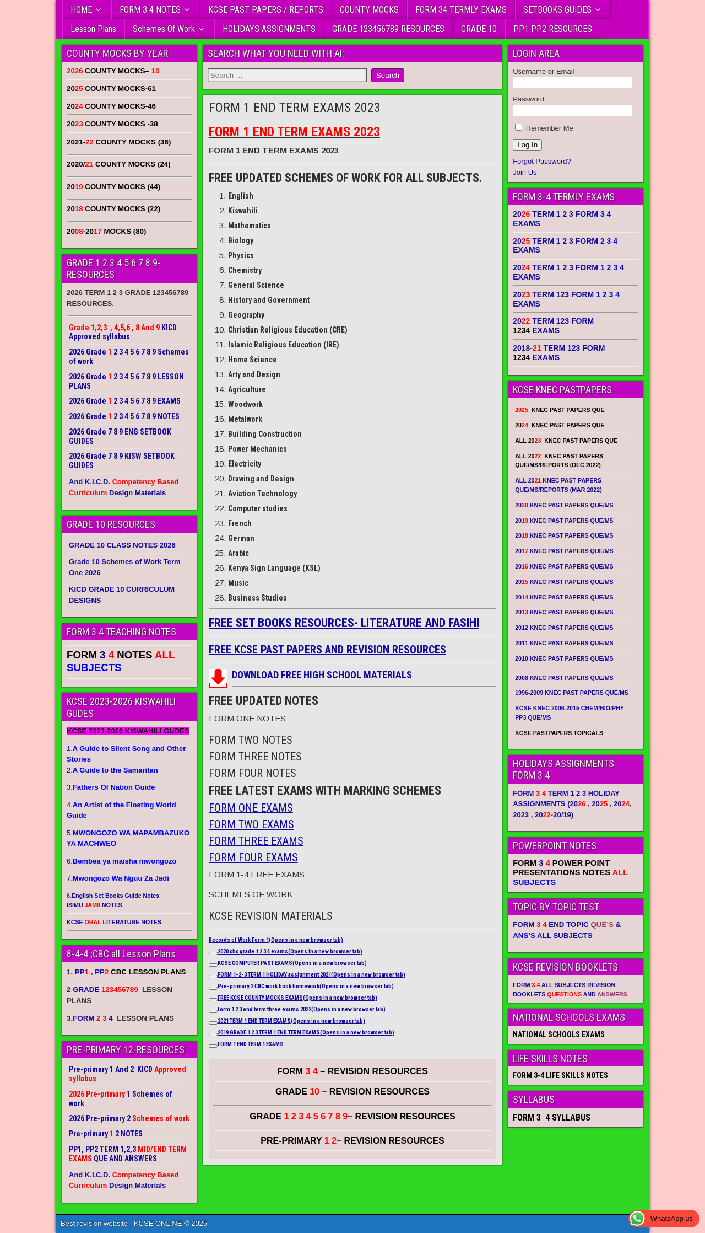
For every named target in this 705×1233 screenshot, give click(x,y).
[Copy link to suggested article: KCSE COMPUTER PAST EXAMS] (213, 965)
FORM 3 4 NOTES (150, 9)
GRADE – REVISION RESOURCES (352, 1116)
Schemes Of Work (164, 29)
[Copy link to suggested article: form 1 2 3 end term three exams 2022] (213, 1011)
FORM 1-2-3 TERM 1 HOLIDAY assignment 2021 (311, 974)
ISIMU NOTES (94, 905)
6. (121, 861)
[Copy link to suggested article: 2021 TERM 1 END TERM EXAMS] (213, 1023)
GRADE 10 (479, 29)
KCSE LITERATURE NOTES (114, 922)
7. (118, 878)
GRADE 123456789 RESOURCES (388, 29)
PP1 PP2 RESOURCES (552, 29)
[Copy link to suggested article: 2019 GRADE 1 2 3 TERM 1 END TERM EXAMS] (213, 1034)
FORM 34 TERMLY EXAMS (461, 9)
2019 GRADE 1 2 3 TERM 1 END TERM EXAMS (306, 1032)
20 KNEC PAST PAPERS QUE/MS (564, 505)
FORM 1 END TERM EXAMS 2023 (295, 107)
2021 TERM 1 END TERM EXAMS (291, 1021)
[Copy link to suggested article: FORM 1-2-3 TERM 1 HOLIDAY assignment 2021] (213, 976)
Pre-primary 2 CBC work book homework (306, 986)
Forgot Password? (542, 161)
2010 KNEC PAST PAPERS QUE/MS (564, 658)
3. (111, 787)
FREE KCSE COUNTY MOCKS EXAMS (297, 997)
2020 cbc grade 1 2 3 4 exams (290, 951)
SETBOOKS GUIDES (557, 9)
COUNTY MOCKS (369, 9)
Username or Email (543, 71)
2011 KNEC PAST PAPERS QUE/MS (564, 643)
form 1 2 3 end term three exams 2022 (302, 1009)
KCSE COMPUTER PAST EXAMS (292, 963)
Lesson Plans (93, 29)
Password (528, 99)
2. (112, 770)
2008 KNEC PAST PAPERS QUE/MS (564, 677)
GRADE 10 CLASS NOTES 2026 (122, 545)
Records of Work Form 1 (276, 939)
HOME (81, 9)
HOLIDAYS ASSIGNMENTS (269, 29)
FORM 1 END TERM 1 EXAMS (251, 1044)
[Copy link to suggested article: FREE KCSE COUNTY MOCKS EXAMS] (213, 999)
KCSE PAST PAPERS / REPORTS (265, 9)
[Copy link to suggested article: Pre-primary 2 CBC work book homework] (213, 988)
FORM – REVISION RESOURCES (352, 1071)
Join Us (524, 172)
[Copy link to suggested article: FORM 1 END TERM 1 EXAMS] (213, 1046)
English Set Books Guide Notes (115, 895)
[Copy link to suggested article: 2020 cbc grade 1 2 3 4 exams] (213, 953)
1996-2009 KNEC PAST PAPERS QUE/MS (571, 692)
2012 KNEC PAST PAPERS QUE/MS (564, 627)
